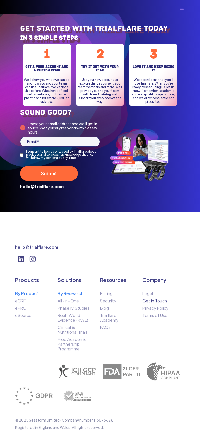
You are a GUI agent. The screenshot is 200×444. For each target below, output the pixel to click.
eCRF (20, 303)
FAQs (105, 329)
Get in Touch (154, 303)
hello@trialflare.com (42, 186)
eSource (23, 317)
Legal (147, 295)
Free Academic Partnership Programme (72, 346)
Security (108, 303)
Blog (104, 310)
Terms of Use (154, 317)
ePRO (21, 310)
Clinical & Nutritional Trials (73, 332)
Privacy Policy (155, 310)
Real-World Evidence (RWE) (73, 320)
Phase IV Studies (74, 310)
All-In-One (68, 303)
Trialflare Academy (109, 320)
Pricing (106, 295)
